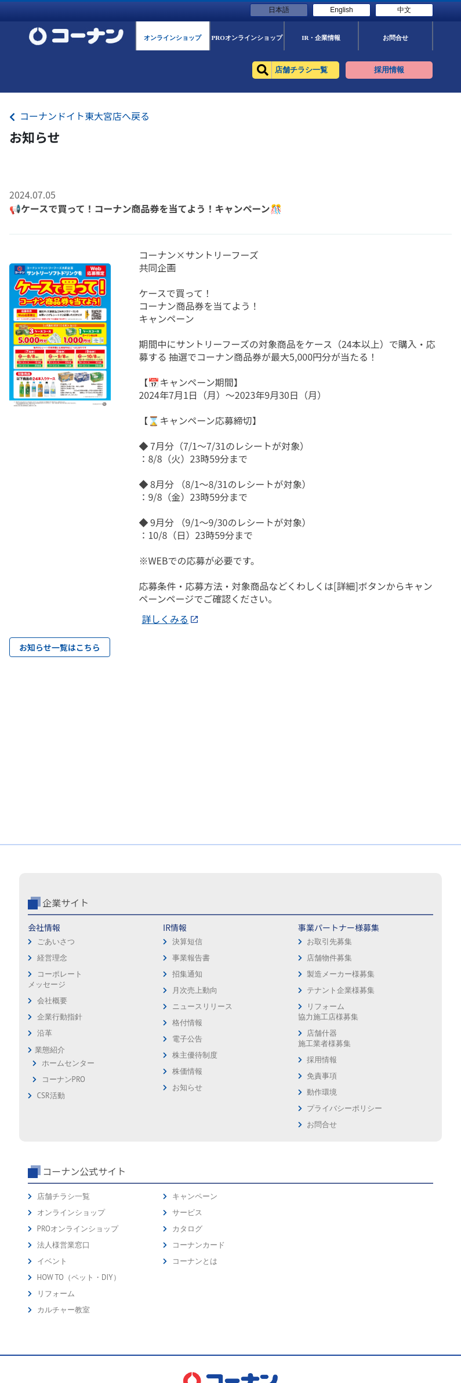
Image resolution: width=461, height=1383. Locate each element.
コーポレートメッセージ (55, 979)
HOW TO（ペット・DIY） (79, 1277)
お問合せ (322, 1124)
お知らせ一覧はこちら (59, 647)
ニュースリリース (202, 1006)
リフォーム (56, 1293)
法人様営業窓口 (63, 1245)
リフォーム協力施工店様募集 (328, 1012)
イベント (52, 1261)
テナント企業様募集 (341, 990)
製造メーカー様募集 (341, 974)
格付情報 (187, 1023)
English (341, 10)
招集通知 (187, 974)
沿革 (44, 1033)
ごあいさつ (56, 942)
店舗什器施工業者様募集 (324, 1038)
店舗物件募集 (329, 958)
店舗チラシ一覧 (63, 1196)
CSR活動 (51, 1095)
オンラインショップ (71, 1212)
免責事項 (322, 1076)
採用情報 (322, 1060)
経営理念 (52, 958)
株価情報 (187, 1071)
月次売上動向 (194, 990)
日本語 (278, 10)
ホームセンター (68, 1063)
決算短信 (187, 942)
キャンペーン (194, 1196)
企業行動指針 (59, 1017)
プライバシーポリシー (344, 1108)
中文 (404, 10)
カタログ (187, 1229)
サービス (187, 1212)
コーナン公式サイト (84, 1171)
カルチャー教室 (63, 1310)
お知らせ (187, 1087)
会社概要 (52, 1001)
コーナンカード (198, 1245)
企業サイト (65, 902)
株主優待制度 (194, 1055)
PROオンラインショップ (77, 1229)
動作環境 (322, 1092)
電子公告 (187, 1039)
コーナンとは (194, 1261)
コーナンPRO (63, 1079)
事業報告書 (191, 958)
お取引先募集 (329, 942)
